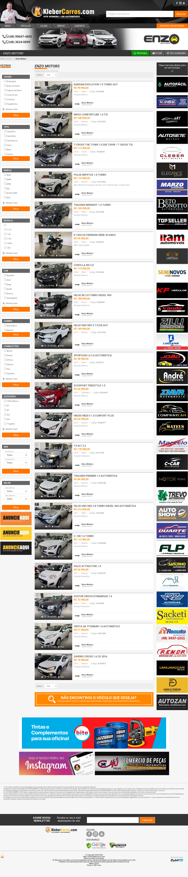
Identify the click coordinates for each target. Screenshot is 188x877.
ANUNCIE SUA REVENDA (172, 26)
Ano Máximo (9, 459)
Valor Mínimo (10, 488)
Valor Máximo (10, 495)
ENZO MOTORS (11, 53)
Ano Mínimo (9, 452)
